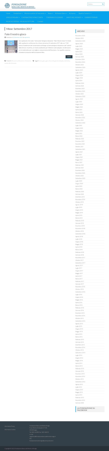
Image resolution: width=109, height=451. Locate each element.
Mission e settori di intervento (34, 13)
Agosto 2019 (79, 205)
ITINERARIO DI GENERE (54, 17)
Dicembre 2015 (80, 313)
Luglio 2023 (78, 102)
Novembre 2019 (80, 199)
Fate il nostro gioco (15, 34)
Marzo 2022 (78, 136)
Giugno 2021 (79, 157)
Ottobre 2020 (79, 175)
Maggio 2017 (79, 273)
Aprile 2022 (78, 133)
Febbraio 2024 (79, 83)
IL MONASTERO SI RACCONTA (32, 17)
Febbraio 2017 (79, 281)
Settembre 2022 (80, 123)
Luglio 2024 (78, 72)
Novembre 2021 (80, 144)
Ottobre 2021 (79, 146)
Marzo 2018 (78, 249)
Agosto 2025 (79, 43)
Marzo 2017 (78, 279)
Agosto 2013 (79, 384)
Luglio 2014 (78, 355)
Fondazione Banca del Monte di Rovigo (26, 448)
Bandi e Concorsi (84, 13)
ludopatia (61, 61)
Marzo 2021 (78, 162)
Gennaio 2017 (79, 284)
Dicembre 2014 (80, 345)
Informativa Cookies (10, 429)
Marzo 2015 (78, 337)
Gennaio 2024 (79, 86)
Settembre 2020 (80, 178)
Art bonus (72, 13)
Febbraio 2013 (79, 397)
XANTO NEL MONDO (73, 17)
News (50, 13)
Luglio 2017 (78, 268)
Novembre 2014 (80, 347)
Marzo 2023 (78, 112)
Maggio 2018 (79, 244)
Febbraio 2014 (79, 368)
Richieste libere (60, 13)
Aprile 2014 (78, 363)
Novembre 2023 (80, 91)
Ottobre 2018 (79, 231)
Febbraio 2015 (79, 339)
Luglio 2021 (78, 154)
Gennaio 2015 (79, 342)
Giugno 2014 (79, 358)
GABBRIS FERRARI (91, 17)
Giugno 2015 (79, 329)
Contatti (40, 21)
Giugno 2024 (79, 75)
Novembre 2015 (80, 316)
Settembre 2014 (80, 353)
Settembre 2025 (80, 41)
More (69, 56)
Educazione (15, 61)
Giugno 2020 (79, 183)
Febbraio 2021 (79, 165)
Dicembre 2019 (80, 197)
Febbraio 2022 (79, 139)
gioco (44, 61)
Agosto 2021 (79, 152)
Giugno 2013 (79, 389)
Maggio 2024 (79, 78)
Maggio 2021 (79, 160)
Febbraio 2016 (79, 308)
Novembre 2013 (80, 376)
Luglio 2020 (78, 181)
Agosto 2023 (79, 99)
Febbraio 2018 (79, 252)
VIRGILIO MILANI (12, 17)
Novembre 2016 (80, 286)
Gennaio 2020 (79, 194)
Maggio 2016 (79, 300)
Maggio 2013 (79, 392)
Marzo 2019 (78, 218)
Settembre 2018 (80, 234)
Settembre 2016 (80, 292)
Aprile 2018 (78, 247)
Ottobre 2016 (79, 289)
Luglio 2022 (78, 125)
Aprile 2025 (78, 51)
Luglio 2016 (78, 294)
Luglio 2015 (78, 326)
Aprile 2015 (78, 334)
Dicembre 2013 (80, 374)
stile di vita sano (12, 63)
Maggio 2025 (79, 49)
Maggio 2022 (79, 131)
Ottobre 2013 (79, 379)
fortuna (40, 61)
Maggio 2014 (79, 360)
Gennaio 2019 (79, 223)
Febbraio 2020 (79, 191)
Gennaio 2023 (79, 115)
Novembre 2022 (80, 117)
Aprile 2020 (78, 186)
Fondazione (17, 13)
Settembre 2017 (80, 263)
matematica (67, 61)
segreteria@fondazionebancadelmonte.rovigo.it (43, 436)
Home (8, 13)
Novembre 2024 (80, 62)
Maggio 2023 (79, 107)
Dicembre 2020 (80, 170)
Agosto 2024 (79, 70)
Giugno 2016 (79, 297)
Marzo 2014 (78, 366)
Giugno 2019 (79, 210)
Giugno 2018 (79, 242)
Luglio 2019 (78, 207)
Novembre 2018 (80, 228)
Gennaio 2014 (79, 371)
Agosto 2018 (79, 236)
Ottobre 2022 (79, 120)
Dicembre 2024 (80, 59)
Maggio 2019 (79, 212)
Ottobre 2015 (79, 318)
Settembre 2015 (80, 321)
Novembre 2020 (80, 173)
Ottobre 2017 (79, 260)
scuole (6, 63)
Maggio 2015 (79, 331)
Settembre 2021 (80, 149)
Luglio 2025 (78, 46)
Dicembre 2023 (80, 88)
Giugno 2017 (79, 271)
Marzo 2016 (78, 305)
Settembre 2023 (80, 96)
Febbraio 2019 (79, 220)
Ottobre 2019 (79, 202)
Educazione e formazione (24, 61)
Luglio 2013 (78, 387)
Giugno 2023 (79, 104)
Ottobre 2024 (79, 65)
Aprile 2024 (78, 80)
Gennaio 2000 (79, 403)
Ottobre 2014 (79, 350)
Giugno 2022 (79, 128)
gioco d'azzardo (50, 61)
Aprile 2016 (78, 302)
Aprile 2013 (78, 395)
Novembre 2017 (80, 257)
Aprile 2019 (78, 215)
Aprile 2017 (78, 276)
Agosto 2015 (79, 323)
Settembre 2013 (80, 382)
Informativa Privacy (10, 426)
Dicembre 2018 (80, 226)
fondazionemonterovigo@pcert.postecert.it (41, 441)
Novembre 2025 (80, 35)
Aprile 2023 (78, 109)
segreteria (27, 37)
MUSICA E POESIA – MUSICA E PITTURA (20, 21)
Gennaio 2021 (79, 168)
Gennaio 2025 (79, 57)
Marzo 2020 (78, 189)
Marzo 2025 (78, 54)
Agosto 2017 (79, 265)
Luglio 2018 (78, 239)
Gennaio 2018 (79, 255)
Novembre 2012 (80, 400)
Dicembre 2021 (80, 141)
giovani (56, 61)
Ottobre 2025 (79, 38)
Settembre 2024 (80, 67)
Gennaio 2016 (79, 310)
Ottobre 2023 (79, 94)
